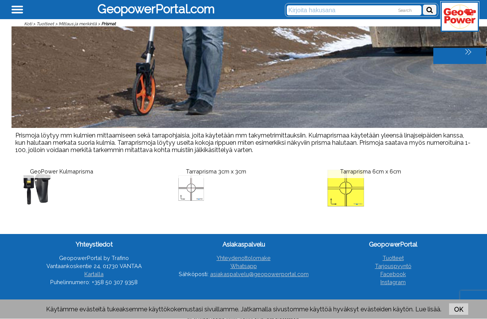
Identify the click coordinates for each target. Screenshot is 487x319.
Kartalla (94, 274)
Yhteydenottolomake (244, 258)
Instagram (393, 282)
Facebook (393, 274)
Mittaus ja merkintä (78, 23)
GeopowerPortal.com (155, 9)
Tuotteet (45, 23)
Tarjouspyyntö (393, 266)
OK (458, 309)
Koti (28, 23)
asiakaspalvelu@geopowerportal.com (259, 274)
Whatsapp (243, 266)
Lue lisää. (428, 309)
